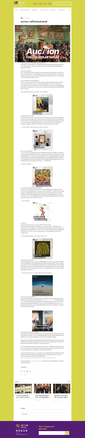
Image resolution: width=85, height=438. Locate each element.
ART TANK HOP (52, 10)
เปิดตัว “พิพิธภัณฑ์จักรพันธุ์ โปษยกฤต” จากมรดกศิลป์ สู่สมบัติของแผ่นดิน (42, 396)
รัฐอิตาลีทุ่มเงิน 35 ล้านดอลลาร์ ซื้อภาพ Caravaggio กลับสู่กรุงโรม (61, 396)
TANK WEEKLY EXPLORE (24, 10)
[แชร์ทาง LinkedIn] (27, 371)
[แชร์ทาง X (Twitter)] (24, 371)
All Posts (16, 10)
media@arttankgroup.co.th (21, 434)
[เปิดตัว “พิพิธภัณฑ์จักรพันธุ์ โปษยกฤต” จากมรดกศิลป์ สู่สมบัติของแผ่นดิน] (42, 388)
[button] (68, 9)
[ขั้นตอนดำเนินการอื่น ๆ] (63, 18)
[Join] (67, 433)
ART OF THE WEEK (43, 10)
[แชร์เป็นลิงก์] (29, 371)
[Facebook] (17, 431)
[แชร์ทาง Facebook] (21, 371)
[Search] (62, 4)
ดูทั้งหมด (68, 381)
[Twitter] (21, 431)
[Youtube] (24, 431)
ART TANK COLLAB (61, 10)
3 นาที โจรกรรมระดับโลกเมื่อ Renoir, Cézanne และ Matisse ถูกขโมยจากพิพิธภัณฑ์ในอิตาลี (23, 396)
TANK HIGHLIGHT (35, 10)
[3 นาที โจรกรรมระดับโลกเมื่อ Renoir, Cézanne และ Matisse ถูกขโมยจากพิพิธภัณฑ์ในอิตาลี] (23, 388)
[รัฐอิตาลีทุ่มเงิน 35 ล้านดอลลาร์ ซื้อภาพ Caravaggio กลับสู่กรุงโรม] (61, 388)
